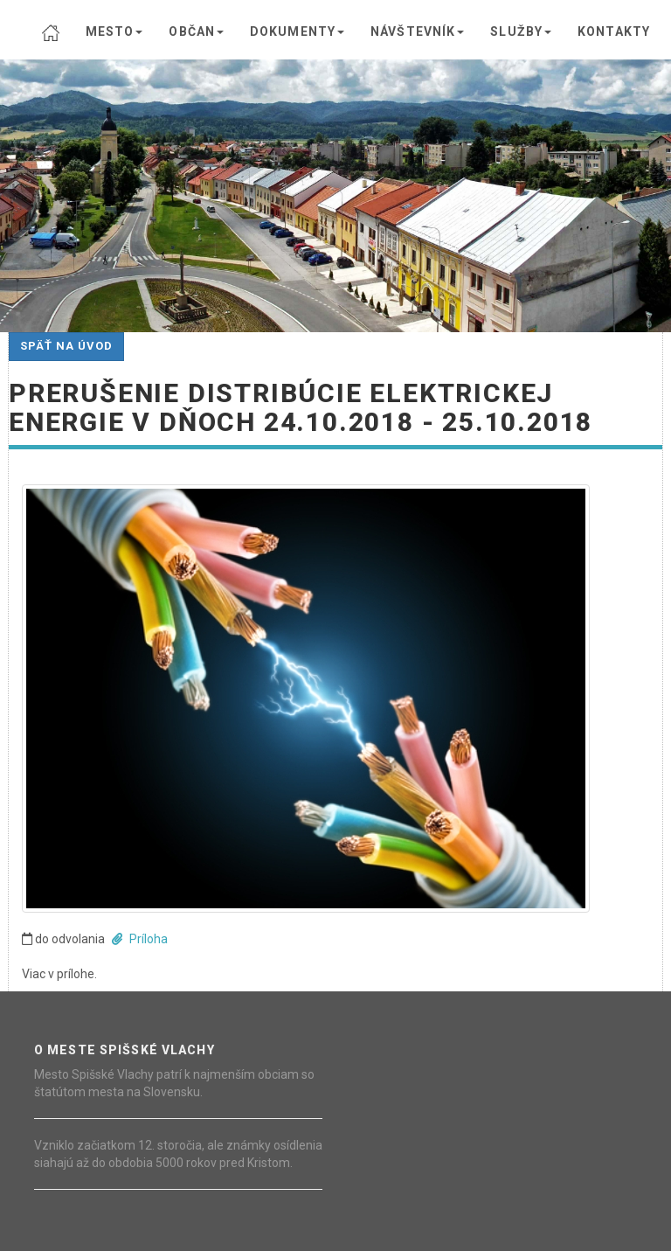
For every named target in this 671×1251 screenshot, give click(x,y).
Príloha (140, 939)
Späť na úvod (66, 345)
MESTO (114, 31)
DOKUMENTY (297, 31)
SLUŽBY (520, 31)
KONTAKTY (614, 31)
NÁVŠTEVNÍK (417, 31)
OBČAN (196, 31)
